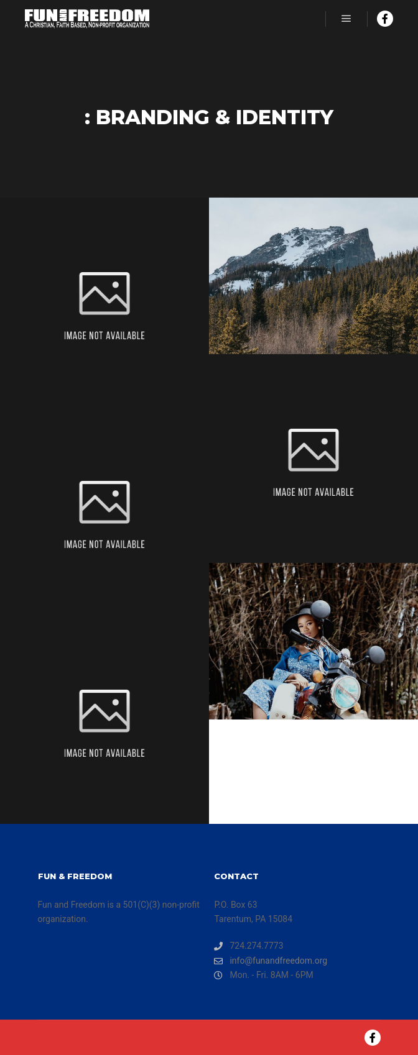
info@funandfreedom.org (270, 961)
